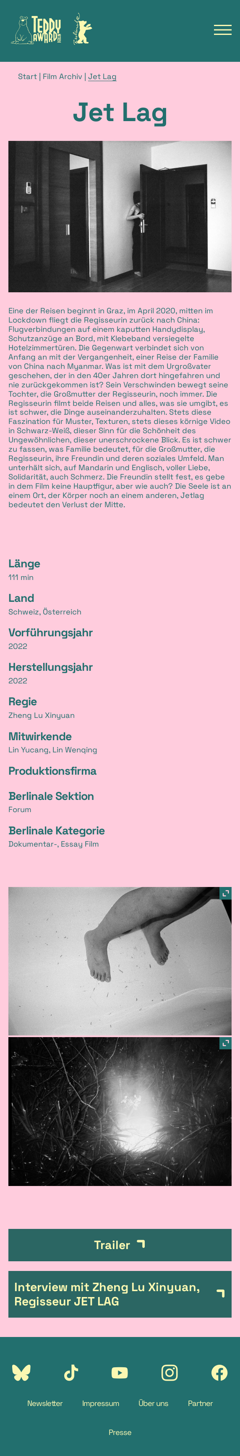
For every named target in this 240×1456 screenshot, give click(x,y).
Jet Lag (102, 76)
